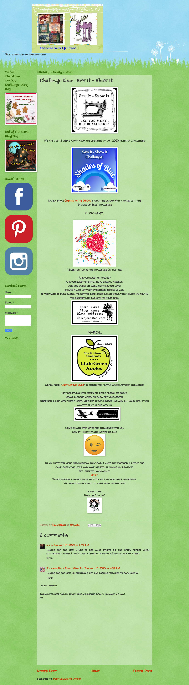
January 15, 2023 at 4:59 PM (102, 568)
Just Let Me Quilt (73, 385)
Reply (49, 558)
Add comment (49, 585)
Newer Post (47, 670)
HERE (94, 475)
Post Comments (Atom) (67, 679)
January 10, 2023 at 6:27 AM (71, 545)
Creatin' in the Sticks (77, 200)
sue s (49, 545)
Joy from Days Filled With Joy (65, 568)
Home (95, 670)
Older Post (142, 670)
